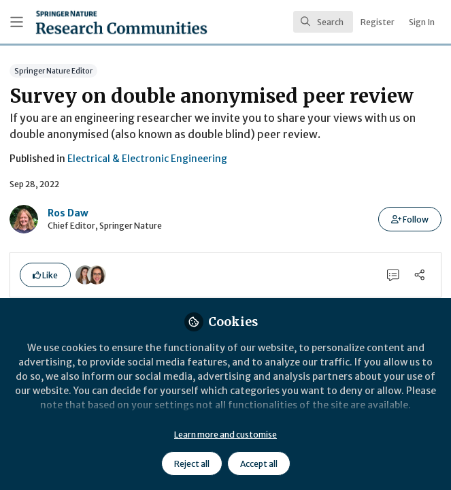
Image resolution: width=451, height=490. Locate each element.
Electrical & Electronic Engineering (147, 158)
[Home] (89, 22)
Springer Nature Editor (53, 70)
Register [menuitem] (378, 22)
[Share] (419, 275)
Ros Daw (68, 213)
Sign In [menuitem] (422, 22)
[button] (409, 219)
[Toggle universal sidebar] (16, 22)
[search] (323, 22)
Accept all (259, 464)
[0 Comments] (393, 275)
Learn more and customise (225, 434)
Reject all (192, 464)
